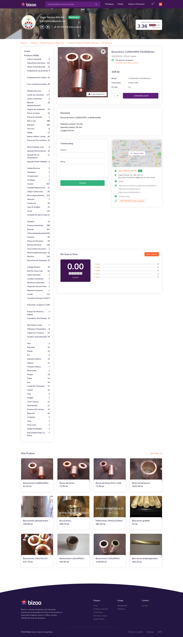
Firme (120, 4)
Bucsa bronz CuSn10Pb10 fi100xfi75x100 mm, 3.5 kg (72, 558)
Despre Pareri (98, 619)
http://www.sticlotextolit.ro (129, 192)
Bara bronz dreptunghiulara (145, 558)
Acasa (27, 51)
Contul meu (98, 612)
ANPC (159, 632)
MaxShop (121, 609)
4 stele (97, 267)
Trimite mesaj (124, 196)
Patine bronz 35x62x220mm (109, 520)
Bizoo (29, 632)
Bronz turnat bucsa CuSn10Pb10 (141, 483)
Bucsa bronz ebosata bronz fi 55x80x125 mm (36, 520)
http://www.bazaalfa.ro (147, 185)
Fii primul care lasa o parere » (127, 63)
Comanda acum (141, 95)
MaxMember (122, 605)
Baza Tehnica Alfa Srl (52, 17)
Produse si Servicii (100, 609)
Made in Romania (136, 4)
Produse (109, 4)
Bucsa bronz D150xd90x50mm (68, 520)
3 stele (97, 270)
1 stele (97, 277)
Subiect (63, 150)
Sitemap (150, 632)
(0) (158, 264)
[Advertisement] (109, 228)
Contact (145, 605)
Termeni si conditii (135, 632)
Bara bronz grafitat (141, 520)
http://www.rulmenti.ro (128, 185)
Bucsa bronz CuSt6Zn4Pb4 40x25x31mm (35, 483)
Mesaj (62, 161)
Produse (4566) (31, 55)
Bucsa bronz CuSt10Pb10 (108, 558)
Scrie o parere (152, 254)
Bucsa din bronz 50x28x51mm (66, 483)
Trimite (82, 183)
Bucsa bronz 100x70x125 (35, 558)
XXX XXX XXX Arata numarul (69, 27)
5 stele (97, 264)
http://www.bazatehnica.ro (129, 189)
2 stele (97, 274)
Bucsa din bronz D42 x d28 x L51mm (109, 483)
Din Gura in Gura (100, 615)
